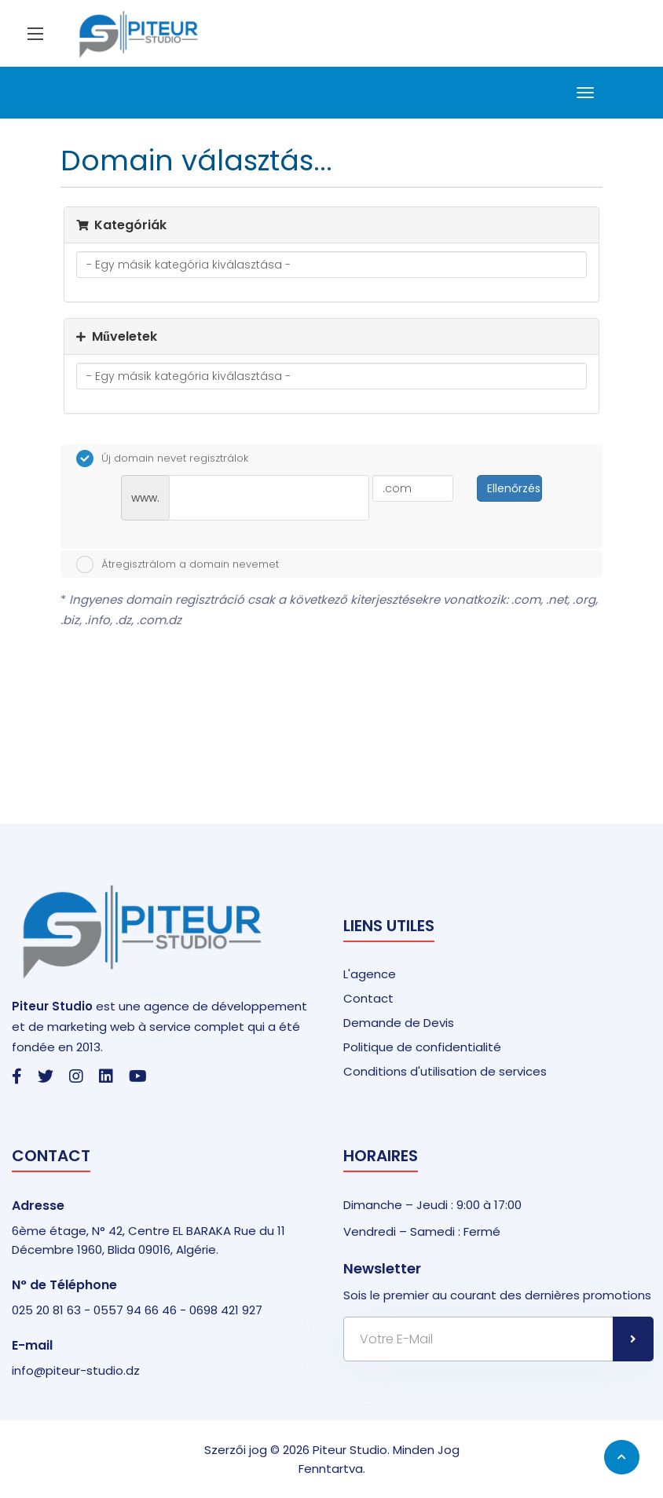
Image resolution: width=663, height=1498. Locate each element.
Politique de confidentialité (422, 1047)
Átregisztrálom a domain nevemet (177, 564)
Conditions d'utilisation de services (445, 1071)
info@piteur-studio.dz (76, 1370)
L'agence (369, 974)
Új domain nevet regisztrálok (162, 458)
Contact (368, 998)
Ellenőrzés (513, 488)
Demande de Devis (398, 1022)
